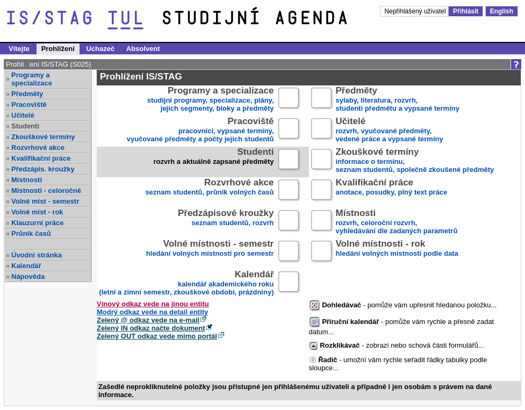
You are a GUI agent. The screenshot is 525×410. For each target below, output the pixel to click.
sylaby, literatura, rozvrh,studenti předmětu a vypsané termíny (397, 99)
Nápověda (28, 276)
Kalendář (26, 266)
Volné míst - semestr (45, 201)
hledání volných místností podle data (397, 252)
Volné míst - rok (37, 212)
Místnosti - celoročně (46, 190)
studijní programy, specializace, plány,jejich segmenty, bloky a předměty (210, 99)
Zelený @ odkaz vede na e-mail (148, 320)
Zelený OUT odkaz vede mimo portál (157, 336)
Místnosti (26, 180)
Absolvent (143, 49)
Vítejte (19, 49)
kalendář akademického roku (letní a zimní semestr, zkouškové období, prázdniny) (186, 283)
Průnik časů (31, 233)
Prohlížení (58, 49)
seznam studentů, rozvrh (226, 222)
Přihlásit (465, 11)
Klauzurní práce (37, 223)
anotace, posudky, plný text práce (392, 191)
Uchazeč (100, 49)
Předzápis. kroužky (43, 169)
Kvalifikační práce (41, 158)
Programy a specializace (31, 79)
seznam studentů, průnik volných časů (209, 191)
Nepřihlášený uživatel (416, 11)
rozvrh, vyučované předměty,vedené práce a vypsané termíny (389, 130)
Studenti (25, 126)
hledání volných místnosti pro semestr (210, 252)
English (501, 11)
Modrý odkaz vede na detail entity (152, 312)
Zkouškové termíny (43, 137)
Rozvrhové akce (37, 147)
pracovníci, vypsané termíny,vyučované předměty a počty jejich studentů (200, 130)
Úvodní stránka (36, 255)
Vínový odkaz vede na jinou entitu (153, 304)
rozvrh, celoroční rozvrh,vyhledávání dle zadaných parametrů (397, 222)
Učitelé (22, 115)
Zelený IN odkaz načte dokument (151, 328)
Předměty (27, 94)
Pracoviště (29, 104)
